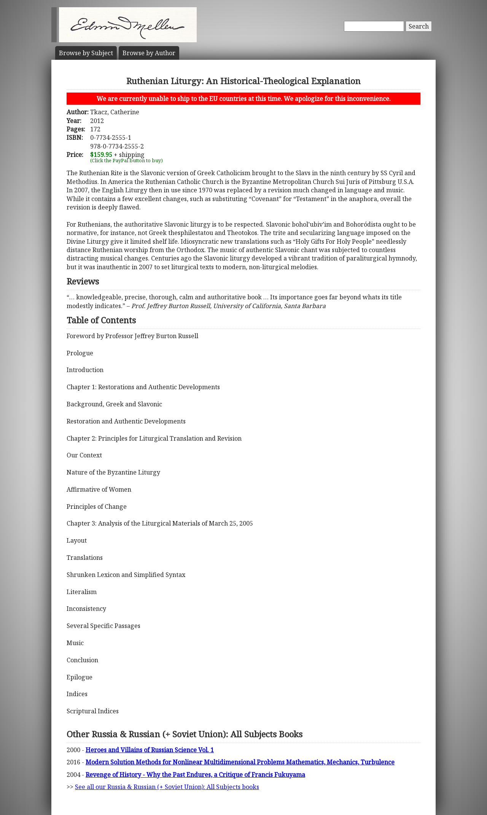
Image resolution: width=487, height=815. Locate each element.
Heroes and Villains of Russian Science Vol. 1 (150, 750)
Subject (86, 53)
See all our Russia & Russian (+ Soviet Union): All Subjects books (167, 787)
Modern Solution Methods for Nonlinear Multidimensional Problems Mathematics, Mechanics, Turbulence (240, 762)
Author (149, 53)
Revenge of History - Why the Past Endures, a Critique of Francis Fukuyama (195, 774)
